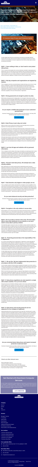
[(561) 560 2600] (1, 452)
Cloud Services (4, 421)
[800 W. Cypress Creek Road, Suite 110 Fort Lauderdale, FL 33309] (1, 443)
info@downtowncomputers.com (9, 454)
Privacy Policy (21, 461)
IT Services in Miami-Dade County (7, 434)
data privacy (13, 230)
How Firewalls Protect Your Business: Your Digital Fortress (12, 367)
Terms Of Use (28, 461)
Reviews (2, 406)
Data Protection (6, 25)
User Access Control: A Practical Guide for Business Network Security (14, 366)
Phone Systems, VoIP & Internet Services (8, 427)
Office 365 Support (4, 422)
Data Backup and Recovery (6, 425)
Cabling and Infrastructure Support (7, 424)
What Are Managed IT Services (7, 362)
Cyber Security (3, 419)
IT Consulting (3, 417)
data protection (8, 137)
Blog (2, 408)
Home (2, 25)
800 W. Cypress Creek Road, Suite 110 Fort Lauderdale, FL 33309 (15, 443)
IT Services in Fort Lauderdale (6, 437)
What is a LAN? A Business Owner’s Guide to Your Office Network (13, 365)
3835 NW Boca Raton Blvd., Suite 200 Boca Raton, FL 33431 (14, 450)
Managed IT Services (5, 416)
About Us (2, 405)
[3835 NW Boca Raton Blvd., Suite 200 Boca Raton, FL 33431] (1, 450)
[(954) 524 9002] (1, 446)
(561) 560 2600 (6, 452)
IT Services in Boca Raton (6, 439)
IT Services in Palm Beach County (7, 435)
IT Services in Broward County (6, 432)
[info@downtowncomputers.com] (1, 454)
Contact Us (3, 409)
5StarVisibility (21, 465)
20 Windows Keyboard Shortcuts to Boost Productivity (11, 363)
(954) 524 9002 (6, 445)
